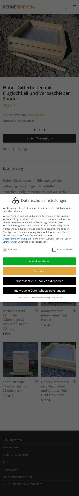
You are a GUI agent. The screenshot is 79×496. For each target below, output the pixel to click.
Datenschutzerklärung (15, 238)
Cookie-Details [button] (23, 297)
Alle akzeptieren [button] (39, 261)
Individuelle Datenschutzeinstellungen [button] (39, 290)
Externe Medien (63, 249)
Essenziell (10, 249)
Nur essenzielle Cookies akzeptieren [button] (39, 281)
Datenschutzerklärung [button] (40, 297)
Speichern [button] (39, 271)
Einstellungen (10, 241)
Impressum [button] (57, 297)
